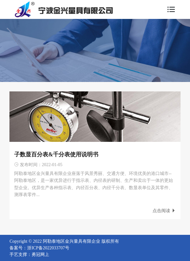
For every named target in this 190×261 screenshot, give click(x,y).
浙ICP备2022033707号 (48, 248)
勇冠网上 (40, 254)
